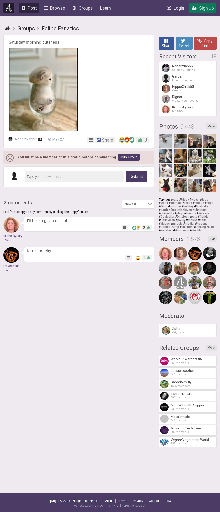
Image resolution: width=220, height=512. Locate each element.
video (195, 199)
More (211, 126)
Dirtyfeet (183, 216)
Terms (123, 501)
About (109, 501)
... (203, 230)
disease (203, 213)
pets (194, 216)
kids (211, 227)
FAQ (168, 501)
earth (164, 210)
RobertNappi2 (25, 139)
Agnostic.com (9, 8)
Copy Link (205, 43)
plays (180, 213)
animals (176, 203)
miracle (177, 223)
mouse (192, 220)
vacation (166, 230)
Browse (54, 8)
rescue (199, 203)
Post (29, 8)
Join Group (129, 157)
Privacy (138, 501)
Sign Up (203, 8)
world (164, 203)
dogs (204, 199)
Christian (200, 210)
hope (210, 203)
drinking (200, 227)
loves (188, 210)
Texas (188, 203)
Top (212, 238)
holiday (188, 206)
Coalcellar (167, 216)
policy (181, 220)
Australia (202, 206)
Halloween (168, 220)
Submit (137, 176)
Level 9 (7, 240)
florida (204, 216)
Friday (185, 199)
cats (175, 199)
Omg (164, 206)
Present (201, 223)
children (187, 227)
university (167, 213)
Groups (83, 8)
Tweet (184, 43)
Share (166, 43)
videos (165, 223)
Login (175, 8)
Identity (197, 230)
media (189, 223)
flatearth (176, 210)
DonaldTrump (170, 227)
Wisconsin (182, 230)
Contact (154, 501)
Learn (105, 8)
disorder (175, 206)
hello (203, 220)
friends (191, 213)
